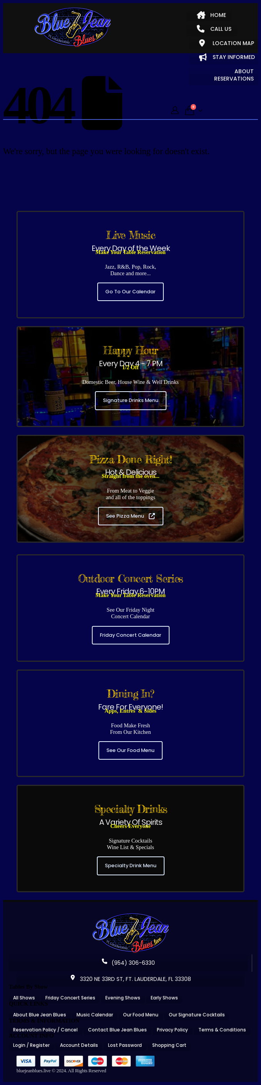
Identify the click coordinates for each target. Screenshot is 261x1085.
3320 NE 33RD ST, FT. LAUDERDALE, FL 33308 (130, 979)
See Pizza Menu (130, 516)
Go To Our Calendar (130, 291)
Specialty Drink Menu (130, 865)
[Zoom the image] (130, 916)
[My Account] (175, 110)
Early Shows (164, 997)
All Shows (24, 997)
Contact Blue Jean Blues (117, 1029)
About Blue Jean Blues (39, 1014)
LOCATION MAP (226, 43)
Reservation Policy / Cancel (45, 1029)
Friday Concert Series (70, 997)
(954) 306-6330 (128, 963)
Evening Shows (122, 997)
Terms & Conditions (222, 1029)
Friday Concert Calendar (130, 635)
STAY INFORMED (227, 57)
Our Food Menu (140, 1014)
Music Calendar (94, 1014)
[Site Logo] (72, 28)
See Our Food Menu (130, 750)
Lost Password (125, 1045)
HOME (211, 15)
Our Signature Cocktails (197, 1014)
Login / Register (31, 1045)
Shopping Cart (169, 1045)
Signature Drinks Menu (130, 400)
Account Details (79, 1045)
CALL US (214, 29)
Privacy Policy (172, 1029)
